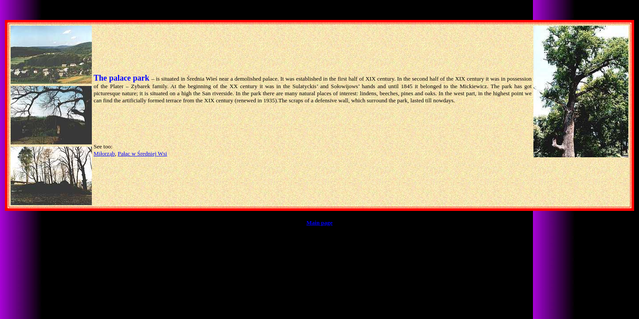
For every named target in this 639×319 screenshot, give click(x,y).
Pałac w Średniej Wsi (142, 153)
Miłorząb (104, 153)
